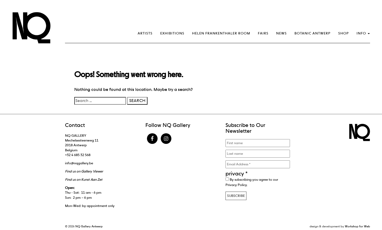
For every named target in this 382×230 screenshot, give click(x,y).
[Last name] (257, 154)
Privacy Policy (236, 185)
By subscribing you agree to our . (251, 182)
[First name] (257, 143)
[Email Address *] (257, 164)
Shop (343, 33)
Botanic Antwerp (312, 33)
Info (363, 33)
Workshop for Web (357, 226)
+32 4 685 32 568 (77, 155)
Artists (145, 33)
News (281, 33)
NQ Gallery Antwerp (89, 226)
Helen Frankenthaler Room (221, 33)
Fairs (263, 33)
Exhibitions (172, 33)
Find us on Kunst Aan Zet (83, 180)
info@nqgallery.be (79, 163)
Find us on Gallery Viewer (84, 171)
